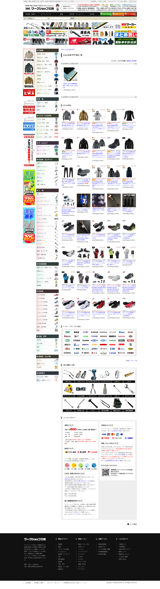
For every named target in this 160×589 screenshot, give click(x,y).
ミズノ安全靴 (41, 295)
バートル (80, 549)
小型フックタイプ (42, 166)
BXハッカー (40, 194)
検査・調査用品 (41, 254)
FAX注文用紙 (102, 554)
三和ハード (81, 546)
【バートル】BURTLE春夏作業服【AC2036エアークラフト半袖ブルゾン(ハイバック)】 (99, 184)
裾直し (124, 454)
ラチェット (40, 229)
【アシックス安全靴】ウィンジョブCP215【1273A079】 (68, 263)
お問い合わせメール (83, 481)
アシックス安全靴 (42, 302)
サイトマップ (111, 1)
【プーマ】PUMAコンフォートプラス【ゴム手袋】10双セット (113, 263)
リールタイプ (41, 170)
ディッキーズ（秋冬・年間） (45, 130)
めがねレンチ (41, 240)
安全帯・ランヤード (77, 14)
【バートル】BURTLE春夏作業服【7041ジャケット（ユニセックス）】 (68, 125)
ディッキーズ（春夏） (43, 126)
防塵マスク (40, 271)
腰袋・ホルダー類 (42, 251)
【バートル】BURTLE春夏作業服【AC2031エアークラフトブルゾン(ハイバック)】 (114, 184)
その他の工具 (41, 258)
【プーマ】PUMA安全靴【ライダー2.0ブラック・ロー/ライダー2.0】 (68, 236)
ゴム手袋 (39, 343)
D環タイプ (40, 163)
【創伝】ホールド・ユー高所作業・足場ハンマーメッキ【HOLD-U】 (128, 210)
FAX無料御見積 (102, 551)
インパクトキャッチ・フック (45, 204)
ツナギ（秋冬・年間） (43, 122)
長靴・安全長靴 (41, 327)
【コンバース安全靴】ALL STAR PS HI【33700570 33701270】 (84, 263)
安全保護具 (61, 559)
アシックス (81, 566)
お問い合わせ (132, 1)
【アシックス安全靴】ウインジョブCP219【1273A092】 (128, 314)
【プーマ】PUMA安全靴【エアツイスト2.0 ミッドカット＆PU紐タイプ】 (68, 314)
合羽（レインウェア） (43, 93)
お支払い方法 (117, 430)
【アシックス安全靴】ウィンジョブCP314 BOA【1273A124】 (83, 181)
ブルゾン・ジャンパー (43, 146)
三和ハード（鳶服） (43, 102)
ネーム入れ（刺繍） (43, 376)
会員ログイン (102, 546)
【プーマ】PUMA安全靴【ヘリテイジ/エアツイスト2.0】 (98, 236)
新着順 (134, 61)
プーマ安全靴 (41, 298)
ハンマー (39, 243)
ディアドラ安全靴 (42, 305)
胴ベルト (39, 177)
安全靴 (92, 14)
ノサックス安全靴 (42, 312)
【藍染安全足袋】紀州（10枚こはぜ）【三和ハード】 (98, 210)
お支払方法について (124, 549)
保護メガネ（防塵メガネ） (45, 267)
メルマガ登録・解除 (104, 549)
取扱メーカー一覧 (131, 360)
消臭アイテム (41, 363)
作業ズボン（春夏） (43, 57)
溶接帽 (39, 285)
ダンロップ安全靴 (42, 319)
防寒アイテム (41, 82)
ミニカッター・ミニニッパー (45, 226)
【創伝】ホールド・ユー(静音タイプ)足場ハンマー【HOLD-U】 (114, 210)
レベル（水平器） (42, 219)
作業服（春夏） (30, 14)
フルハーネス (41, 174)
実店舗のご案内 (38, 582)
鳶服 (61, 14)
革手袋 (39, 340)
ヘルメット (40, 274)
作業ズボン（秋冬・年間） (45, 64)
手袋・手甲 (61, 564)
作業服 (60, 544)
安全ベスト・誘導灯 (43, 281)
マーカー (39, 360)
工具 (59, 556)
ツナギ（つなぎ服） (64, 549)
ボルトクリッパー (42, 222)
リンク (85, 582)
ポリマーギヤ (82, 561)
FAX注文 (67, 479)
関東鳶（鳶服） (41, 106)
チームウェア (62, 551)
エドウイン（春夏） (43, 133)
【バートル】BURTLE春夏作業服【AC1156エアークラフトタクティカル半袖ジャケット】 (99, 127)
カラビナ (39, 208)
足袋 (38, 109)
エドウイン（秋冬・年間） (45, 137)
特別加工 (60, 569)
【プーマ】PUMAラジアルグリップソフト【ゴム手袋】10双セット (98, 263)
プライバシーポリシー (76, 514)
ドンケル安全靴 (41, 316)
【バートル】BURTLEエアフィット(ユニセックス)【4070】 (129, 125)
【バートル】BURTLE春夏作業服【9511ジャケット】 (83, 153)
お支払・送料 (102, 1)
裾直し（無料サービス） (44, 380)
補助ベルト (40, 181)
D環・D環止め (41, 184)
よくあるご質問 (122, 1)
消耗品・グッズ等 (63, 566)
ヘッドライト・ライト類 (44, 278)
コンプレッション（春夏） (45, 86)
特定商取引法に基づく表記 (114, 460)
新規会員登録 (102, 544)
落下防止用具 (41, 247)
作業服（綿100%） (42, 68)
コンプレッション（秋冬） (45, 89)
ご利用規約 (122, 546)
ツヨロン (80, 556)
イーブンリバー (82, 551)
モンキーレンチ (41, 233)
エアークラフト (46, 14)
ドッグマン (81, 554)
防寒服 (39, 79)
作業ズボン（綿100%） (44, 71)
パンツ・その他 (41, 153)
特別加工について (124, 554)
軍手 (38, 347)
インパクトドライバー (43, 201)
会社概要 (93, 1)
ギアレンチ (40, 236)
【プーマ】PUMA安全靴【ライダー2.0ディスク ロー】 (114, 314)
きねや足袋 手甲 (70, 49)
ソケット (39, 211)
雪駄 (38, 330)
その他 (39, 367)
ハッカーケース (41, 197)
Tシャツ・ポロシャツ (43, 150)
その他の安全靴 (41, 323)
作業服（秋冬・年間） (43, 61)
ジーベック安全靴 (42, 309)
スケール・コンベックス (44, 215)
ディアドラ (81, 569)
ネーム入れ (117, 454)
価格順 (128, 61)
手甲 (38, 350)
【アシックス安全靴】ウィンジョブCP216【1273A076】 (128, 236)
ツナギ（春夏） (41, 119)
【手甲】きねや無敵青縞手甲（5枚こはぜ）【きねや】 (70, 85)
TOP (62, 49)
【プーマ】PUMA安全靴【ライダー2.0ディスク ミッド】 (99, 314)
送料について (122, 551)
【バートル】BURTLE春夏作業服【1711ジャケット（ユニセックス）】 (83, 125)
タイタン (80, 559)
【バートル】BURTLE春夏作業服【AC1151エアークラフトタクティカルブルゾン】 (99, 155)
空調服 (39, 75)
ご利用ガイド (122, 544)
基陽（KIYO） (82, 564)
